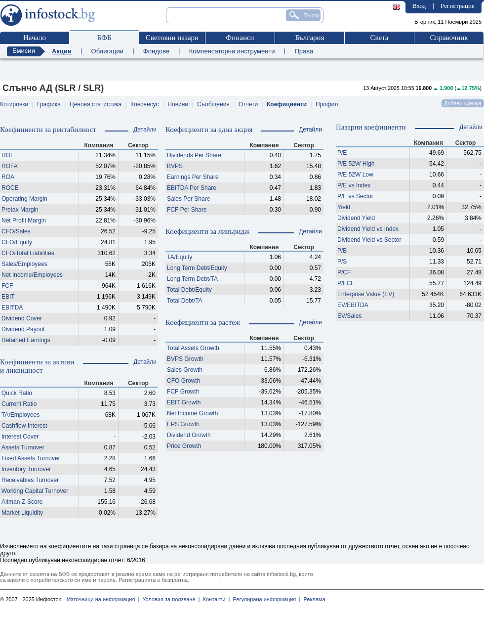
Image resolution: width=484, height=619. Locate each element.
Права (303, 51)
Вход (419, 5)
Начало (34, 38)
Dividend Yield (356, 218)
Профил (327, 104)
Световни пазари (172, 38)
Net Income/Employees (32, 274)
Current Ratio (19, 403)
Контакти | (215, 599)
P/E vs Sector (355, 196)
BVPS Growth (185, 358)
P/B (342, 250)
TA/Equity (179, 257)
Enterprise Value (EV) (365, 294)
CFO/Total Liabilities (27, 253)
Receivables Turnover (30, 480)
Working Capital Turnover (34, 490)
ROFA (9, 166)
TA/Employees (20, 414)
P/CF (344, 272)
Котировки (14, 104)
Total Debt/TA (184, 300)
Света (379, 38)
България (309, 38)
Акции (62, 51)
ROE (7, 155)
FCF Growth (183, 391)
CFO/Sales (16, 231)
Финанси (240, 38)
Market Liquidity (22, 512)
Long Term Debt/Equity (197, 268)
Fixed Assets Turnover (30, 458)
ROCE (10, 187)
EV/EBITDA (352, 305)
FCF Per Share (187, 209)
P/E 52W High (355, 163)
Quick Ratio (16, 393)
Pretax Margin (20, 209)
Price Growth (184, 445)
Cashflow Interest (24, 425)
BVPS (175, 166)
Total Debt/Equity (189, 289)
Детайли (145, 129)
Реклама (312, 599)
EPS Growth (183, 424)
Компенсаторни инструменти (232, 51)
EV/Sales (349, 315)
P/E (342, 152)
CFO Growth (183, 380)
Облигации (107, 51)
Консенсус (144, 104)
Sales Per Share (188, 198)
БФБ (104, 38)
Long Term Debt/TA (192, 278)
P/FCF (346, 283)
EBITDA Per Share (191, 187)
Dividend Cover (21, 318)
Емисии (23, 50)
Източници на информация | (103, 599)
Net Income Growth (192, 413)
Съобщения (213, 104)
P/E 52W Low (355, 174)
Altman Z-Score (21, 501)
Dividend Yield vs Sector (369, 239)
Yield (343, 207)
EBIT (8, 296)
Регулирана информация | (265, 599)
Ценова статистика (95, 104)
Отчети (248, 104)
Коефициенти (287, 104)
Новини (177, 104)
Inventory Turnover (26, 469)
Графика (49, 104)
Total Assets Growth (193, 348)
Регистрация (458, 5)
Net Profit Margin (23, 220)
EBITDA (12, 307)
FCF (7, 285)
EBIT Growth (184, 402)
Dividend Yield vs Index (368, 228)
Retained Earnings (25, 340)
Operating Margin (24, 198)
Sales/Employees (24, 264)
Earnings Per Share (193, 177)
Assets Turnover (22, 447)
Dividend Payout (22, 329)
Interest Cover (20, 436)
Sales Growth (184, 369)
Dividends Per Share (194, 155)
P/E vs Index (353, 185)
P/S (342, 261)
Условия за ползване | (169, 599)
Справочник (449, 38)
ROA (7, 177)
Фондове (156, 51)
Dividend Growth (189, 435)
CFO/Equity (16, 242)
